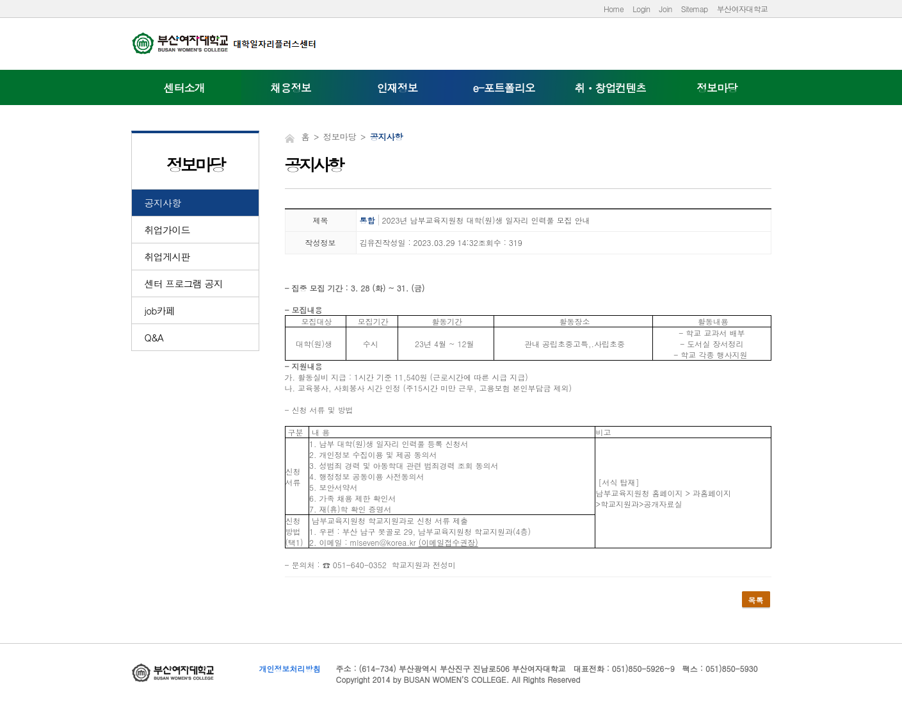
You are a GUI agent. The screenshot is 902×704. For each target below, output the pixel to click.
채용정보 (290, 87)
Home (614, 8)
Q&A (154, 337)
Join (665, 8)
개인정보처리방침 (290, 668)
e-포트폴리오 (503, 87)
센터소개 (184, 87)
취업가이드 (167, 229)
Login (641, 8)
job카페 (160, 310)
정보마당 (717, 87)
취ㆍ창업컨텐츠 (611, 87)
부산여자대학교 (742, 8)
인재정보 (397, 87)
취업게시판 (167, 256)
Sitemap (694, 8)
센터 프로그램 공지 (184, 283)
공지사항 (163, 202)
